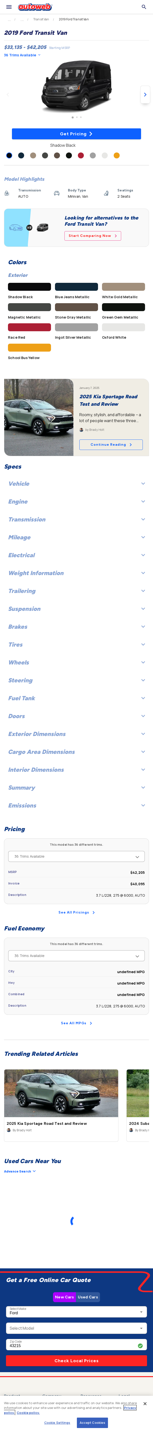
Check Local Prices (76, 1360)
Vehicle (76, 483)
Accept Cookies (92, 1422)
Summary (76, 787)
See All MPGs (76, 1023)
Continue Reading (111, 444)
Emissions (76, 805)
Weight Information (76, 573)
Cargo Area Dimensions (76, 751)
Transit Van (41, 19)
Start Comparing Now (93, 236)
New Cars (64, 1297)
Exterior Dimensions (76, 733)
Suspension (76, 608)
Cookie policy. (28, 1412)
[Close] (145, 1403)
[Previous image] (8, 95)
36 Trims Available (22, 55)
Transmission (76, 519)
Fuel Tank (76, 698)
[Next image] (145, 95)
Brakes (76, 626)
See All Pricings (76, 912)
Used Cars (88, 1297)
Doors (76, 716)
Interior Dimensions (76, 769)
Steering (76, 680)
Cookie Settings (57, 1422)
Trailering (76, 590)
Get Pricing (76, 134)
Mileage (76, 537)
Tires (76, 644)
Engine (76, 501)
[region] (76, 1414)
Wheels (76, 662)
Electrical (76, 555)
